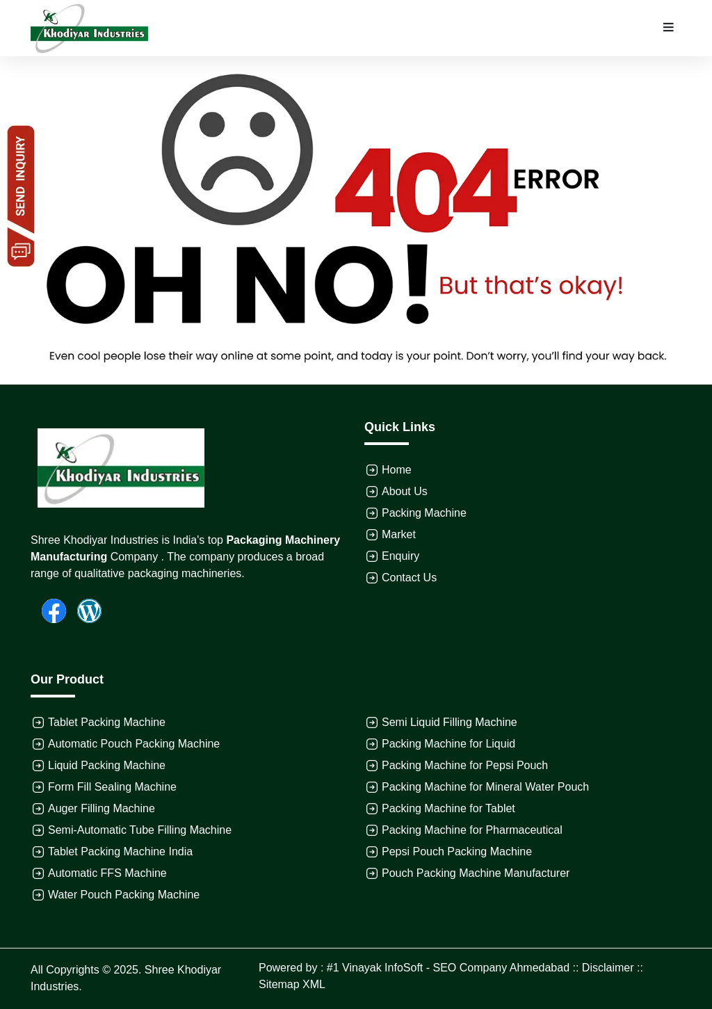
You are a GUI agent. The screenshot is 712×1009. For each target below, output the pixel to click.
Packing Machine (424, 513)
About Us (405, 491)
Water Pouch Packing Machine (124, 895)
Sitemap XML (292, 984)
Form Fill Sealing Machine (112, 787)
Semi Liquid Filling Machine (449, 722)
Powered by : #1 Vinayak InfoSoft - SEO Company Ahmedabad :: (420, 968)
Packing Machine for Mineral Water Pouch (485, 787)
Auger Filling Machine (101, 808)
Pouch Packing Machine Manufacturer (475, 873)
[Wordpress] (84, 609)
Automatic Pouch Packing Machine (134, 744)
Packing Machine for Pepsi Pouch (465, 765)
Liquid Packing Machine (106, 765)
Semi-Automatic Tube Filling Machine (140, 830)
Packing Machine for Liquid (448, 744)
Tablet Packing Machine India (120, 851)
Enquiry (400, 556)
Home (397, 470)
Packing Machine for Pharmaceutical (472, 830)
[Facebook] (48, 609)
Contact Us (409, 577)
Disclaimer (608, 968)
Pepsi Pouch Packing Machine (457, 851)
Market (399, 534)
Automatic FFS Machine (107, 873)
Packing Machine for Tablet (448, 808)
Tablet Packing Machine (106, 722)
